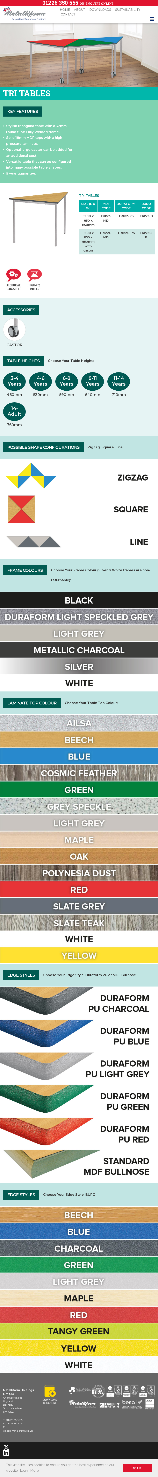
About (79, 10)
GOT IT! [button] (137, 1468)
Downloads (100, 10)
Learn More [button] (29, 1470)
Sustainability (127, 10)
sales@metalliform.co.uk (18, 1430)
